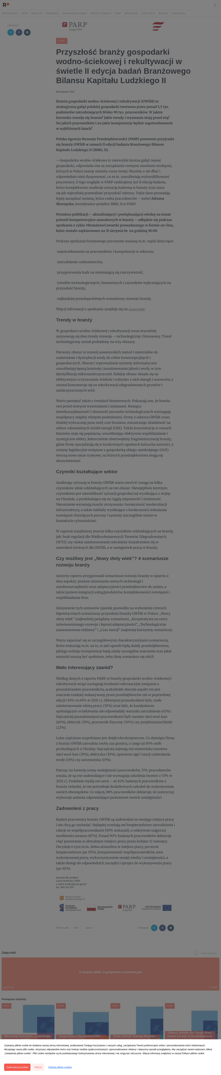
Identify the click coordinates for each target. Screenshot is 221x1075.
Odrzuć (38, 1067)
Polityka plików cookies (60, 1067)
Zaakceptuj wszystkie (17, 1067)
